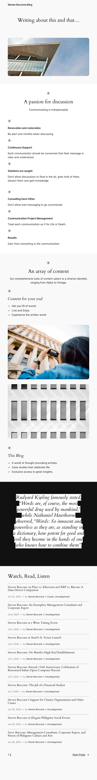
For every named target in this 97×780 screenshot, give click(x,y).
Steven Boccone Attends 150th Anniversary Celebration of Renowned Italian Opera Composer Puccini (43, 669)
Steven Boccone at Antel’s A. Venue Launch (34, 637)
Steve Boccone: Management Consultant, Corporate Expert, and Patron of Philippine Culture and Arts (46, 734)
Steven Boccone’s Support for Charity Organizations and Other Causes (46, 701)
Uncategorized (62, 596)
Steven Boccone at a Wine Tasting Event (33, 622)
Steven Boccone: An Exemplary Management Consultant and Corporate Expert (45, 607)
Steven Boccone (36, 596)
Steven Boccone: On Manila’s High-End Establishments (41, 652)
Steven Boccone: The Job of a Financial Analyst (36, 685)
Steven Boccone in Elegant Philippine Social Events (39, 717)
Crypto (50, 596)
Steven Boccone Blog (20, 4)
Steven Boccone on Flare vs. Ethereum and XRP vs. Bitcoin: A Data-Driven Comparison (45, 589)
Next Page (81, 755)
